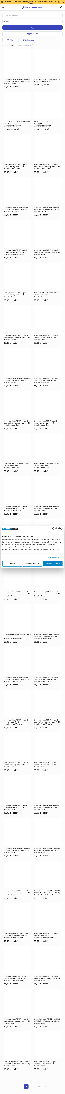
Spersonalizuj (32, 563)
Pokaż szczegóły (53, 557)
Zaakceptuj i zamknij (52, 563)
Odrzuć (12, 563)
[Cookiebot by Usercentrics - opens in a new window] (54, 528)
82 (39, 1086)
